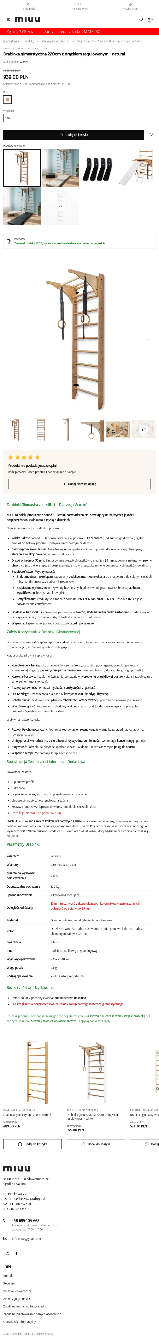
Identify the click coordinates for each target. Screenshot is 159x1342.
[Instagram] (7, 1253)
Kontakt (8, 1276)
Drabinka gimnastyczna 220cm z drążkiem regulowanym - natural (105, 41)
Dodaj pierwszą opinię (79, 484)
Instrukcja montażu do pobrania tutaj (36, 813)
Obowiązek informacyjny (19, 1321)
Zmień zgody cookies (17, 1298)
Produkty (30, 41)
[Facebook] (16, 1253)
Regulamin (10, 1283)
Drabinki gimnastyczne (53, 41)
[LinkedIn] (26, 1253)
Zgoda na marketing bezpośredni (24, 1306)
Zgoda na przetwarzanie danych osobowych (32, 1314)
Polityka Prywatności (17, 1291)
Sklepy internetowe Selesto (38, 1333)
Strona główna (11, 41)
